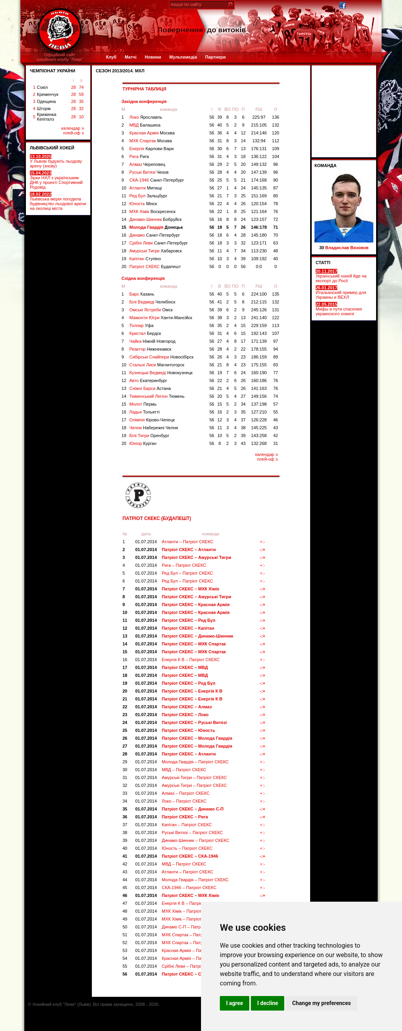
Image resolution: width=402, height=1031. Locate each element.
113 (275, 325)
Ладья (145, 412)
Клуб (111, 57)
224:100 (259, 294)
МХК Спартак (151, 140)
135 (275, 294)
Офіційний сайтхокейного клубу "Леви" (60, 57)
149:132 (259, 164)
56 (211, 117)
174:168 (259, 180)
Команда (325, 165)
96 (275, 164)
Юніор (143, 443)
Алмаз (147, 164)
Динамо (155, 235)
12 (243, 132)
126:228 (259, 419)
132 (275, 125)
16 (219, 219)
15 (124, 227)
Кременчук (47, 94)
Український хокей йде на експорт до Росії (341, 276)
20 (243, 164)
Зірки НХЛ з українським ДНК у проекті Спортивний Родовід (56, 180)
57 (275, 404)
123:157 (259, 219)
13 (243, 148)
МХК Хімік (153, 211)
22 (219, 203)
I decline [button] (267, 1003)
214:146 (259, 132)
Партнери (215, 57)
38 (219, 317)
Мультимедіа (183, 57)
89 (275, 357)
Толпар (142, 325)
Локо (146, 117)
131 (275, 309)
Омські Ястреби (151, 309)
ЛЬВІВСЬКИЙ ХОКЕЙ (52, 147)
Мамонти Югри (161, 317)
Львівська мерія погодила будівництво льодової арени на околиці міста (58, 201)
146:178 (259, 227)
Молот (143, 404)
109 (275, 148)
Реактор (151, 349)
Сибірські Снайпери (162, 357)
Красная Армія (152, 132)
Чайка (153, 341)
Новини (153, 57)
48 (275, 250)
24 (243, 188)
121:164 (259, 211)
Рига (139, 156)
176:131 (259, 148)
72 (275, 219)
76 (275, 211)
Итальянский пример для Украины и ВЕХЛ (341, 292)
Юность (143, 203)
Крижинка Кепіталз (46, 116)
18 (243, 156)
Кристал (145, 333)
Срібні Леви (159, 243)
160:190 (259, 372)
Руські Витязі (149, 172)
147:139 (259, 172)
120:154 (259, 203)
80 (275, 195)
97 (275, 341)
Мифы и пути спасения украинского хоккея (339, 309)
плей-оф (73, 132)
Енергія (152, 148)
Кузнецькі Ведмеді (161, 372)
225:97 (259, 117)
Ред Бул (149, 195)
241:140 (259, 317)
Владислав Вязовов (347, 247)
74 (81, 87)
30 (219, 148)
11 (124, 195)
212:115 (259, 302)
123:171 (259, 243)
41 (219, 302)
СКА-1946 (157, 180)
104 (275, 156)
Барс (142, 294)
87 (275, 188)
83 (275, 364)
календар (72, 128)
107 (275, 333)
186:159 (259, 357)
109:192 (259, 258)
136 (275, 117)
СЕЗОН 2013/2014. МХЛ (120, 70)
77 (275, 372)
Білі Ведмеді (152, 302)
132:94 (259, 140)
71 (275, 227)
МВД (145, 125)
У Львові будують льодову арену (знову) (56, 161)
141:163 (259, 388)
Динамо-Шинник (156, 219)
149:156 (259, 396)
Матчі (130, 57)
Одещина (46, 101)
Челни (154, 427)
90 (275, 180)
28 (73, 87)
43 (275, 427)
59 (81, 94)
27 (219, 188)
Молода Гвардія (156, 227)
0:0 (259, 266)
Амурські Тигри (156, 250)
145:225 (259, 427)
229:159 (259, 325)
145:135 (259, 188)
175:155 (259, 364)
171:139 (259, 341)
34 (243, 250)
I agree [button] (234, 1003)
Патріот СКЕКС (155, 266)
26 (243, 203)
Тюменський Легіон (157, 396)
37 (243, 419)
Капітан (145, 258)
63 (275, 243)
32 (81, 108)
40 (219, 125)
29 (219, 164)
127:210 (259, 412)
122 (275, 317)
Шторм (44, 108)
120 (275, 132)
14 (243, 140)
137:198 (259, 404)
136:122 (259, 156)
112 (275, 140)
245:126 (259, 309)
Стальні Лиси (157, 364)
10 (81, 116)
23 (243, 357)
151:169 (259, 195)
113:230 (259, 250)
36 (219, 132)
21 (243, 180)
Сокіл (42, 87)
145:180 (259, 235)
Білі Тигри (150, 435)
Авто (148, 380)
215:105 (259, 125)
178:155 (259, 349)
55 (275, 412)
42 (275, 435)
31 (219, 140)
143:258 (259, 435)
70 (275, 235)
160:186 (259, 380)
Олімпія (152, 419)
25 (219, 180)
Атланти (146, 188)
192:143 (259, 333)
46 (275, 419)
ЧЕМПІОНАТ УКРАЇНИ (52, 70)
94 (275, 349)
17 (124, 243)
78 (275, 203)
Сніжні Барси (150, 388)
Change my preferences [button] (321, 1003)
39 (219, 117)
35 (81, 101)
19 (124, 258)
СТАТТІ (323, 262)
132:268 (259, 443)
